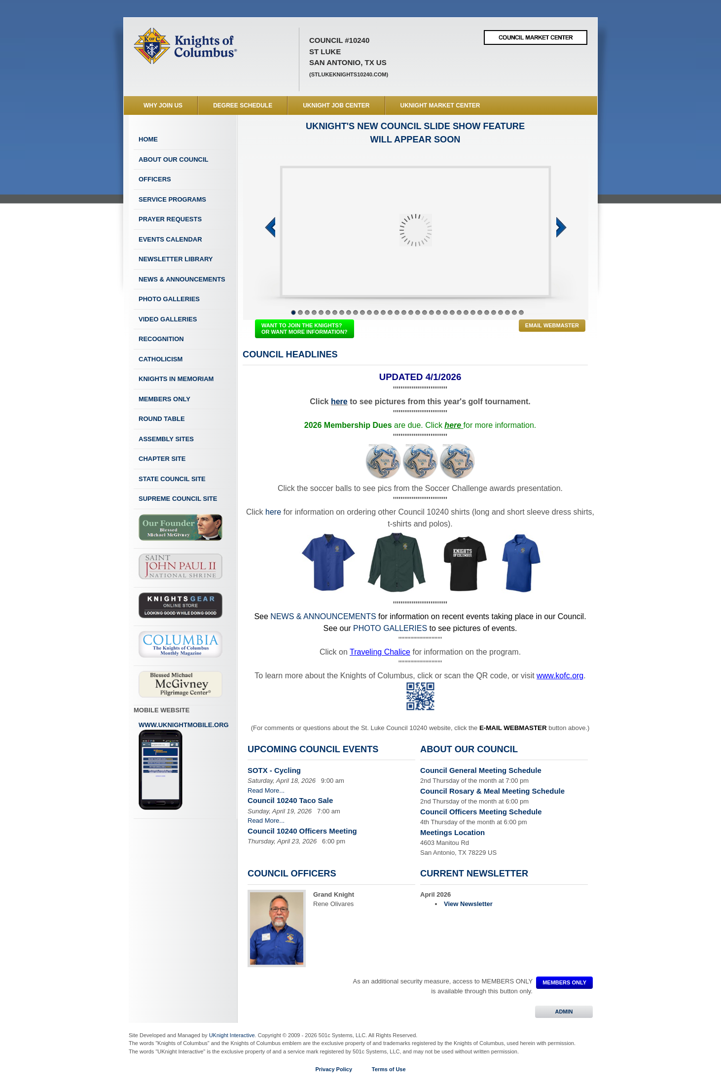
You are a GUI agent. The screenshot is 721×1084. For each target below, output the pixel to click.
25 (459, 312)
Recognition (161, 339)
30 (494, 312)
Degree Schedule (242, 105)
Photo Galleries (169, 299)
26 (466, 312)
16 (397, 312)
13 (376, 312)
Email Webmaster (552, 325)
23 (445, 312)
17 (404, 312)
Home (148, 139)
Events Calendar (170, 239)
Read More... (266, 790)
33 (514, 312)
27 (473, 312)
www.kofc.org (560, 675)
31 (501, 312)
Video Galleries (168, 319)
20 (425, 312)
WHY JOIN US (163, 105)
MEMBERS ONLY (564, 982)
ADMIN (563, 1011)
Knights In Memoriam (176, 379)
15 (390, 312)
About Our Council (174, 159)
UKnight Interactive (232, 1035)
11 (362, 312)
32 (507, 312)
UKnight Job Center (336, 105)
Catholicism (160, 359)
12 (369, 312)
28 (480, 312)
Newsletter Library (176, 259)
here (339, 401)
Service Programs (172, 199)
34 (521, 312)
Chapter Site (162, 458)
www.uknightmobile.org (184, 766)
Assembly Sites (166, 439)
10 (356, 312)
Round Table (162, 418)
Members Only (164, 399)
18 (411, 312)
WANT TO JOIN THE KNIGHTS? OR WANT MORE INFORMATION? (304, 328)
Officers (155, 179)
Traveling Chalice (380, 652)
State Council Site (172, 479)
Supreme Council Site (178, 498)
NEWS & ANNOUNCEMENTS (323, 616)
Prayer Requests (170, 219)
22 (438, 312)
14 (383, 312)
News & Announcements (182, 279)
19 (418, 312)
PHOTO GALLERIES (390, 628)
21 (431, 312)
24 (452, 312)
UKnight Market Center (440, 105)
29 (487, 312)
